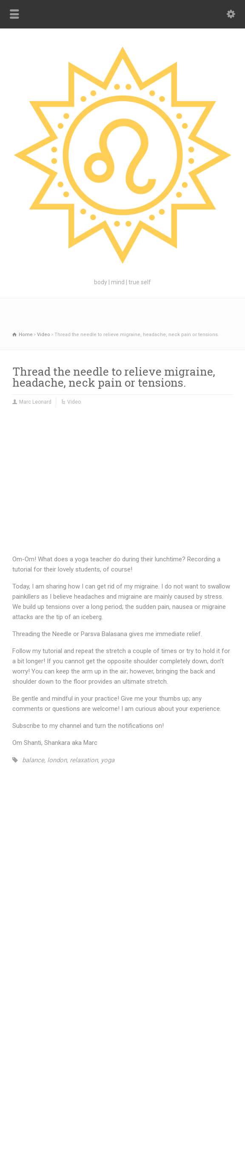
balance (33, 760)
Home (57, 1075)
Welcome (129, 1075)
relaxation (84, 760)
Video (74, 402)
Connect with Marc (170, 1075)
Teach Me (99, 1075)
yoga (107, 760)
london (57, 760)
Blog (76, 1075)
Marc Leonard (35, 402)
